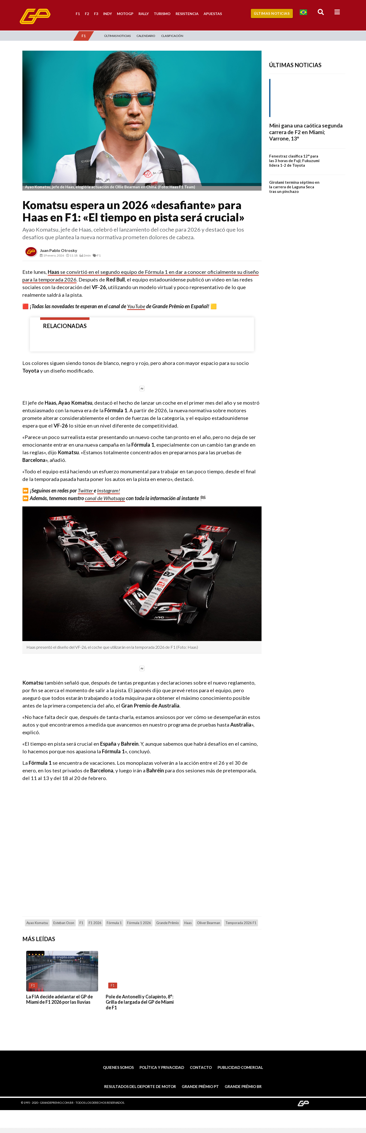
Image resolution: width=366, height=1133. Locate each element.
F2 (87, 13)
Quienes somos (118, 1067)
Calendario (145, 36)
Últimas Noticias (271, 13)
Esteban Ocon (63, 923)
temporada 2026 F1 (240, 923)
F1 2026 (95, 923)
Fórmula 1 (114, 923)
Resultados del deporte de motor (140, 1086)
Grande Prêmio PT (200, 1086)
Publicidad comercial (240, 1067)
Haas (188, 923)
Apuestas (213, 13)
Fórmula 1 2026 (139, 923)
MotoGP (125, 13)
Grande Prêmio (167, 923)
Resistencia (187, 13)
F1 (78, 13)
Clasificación (172, 36)
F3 (96, 13)
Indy (107, 13)
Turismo (162, 13)
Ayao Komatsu (37, 923)
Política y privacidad (162, 1067)
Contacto (201, 1067)
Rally (144, 13)
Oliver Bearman (208, 923)
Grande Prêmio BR (243, 1086)
